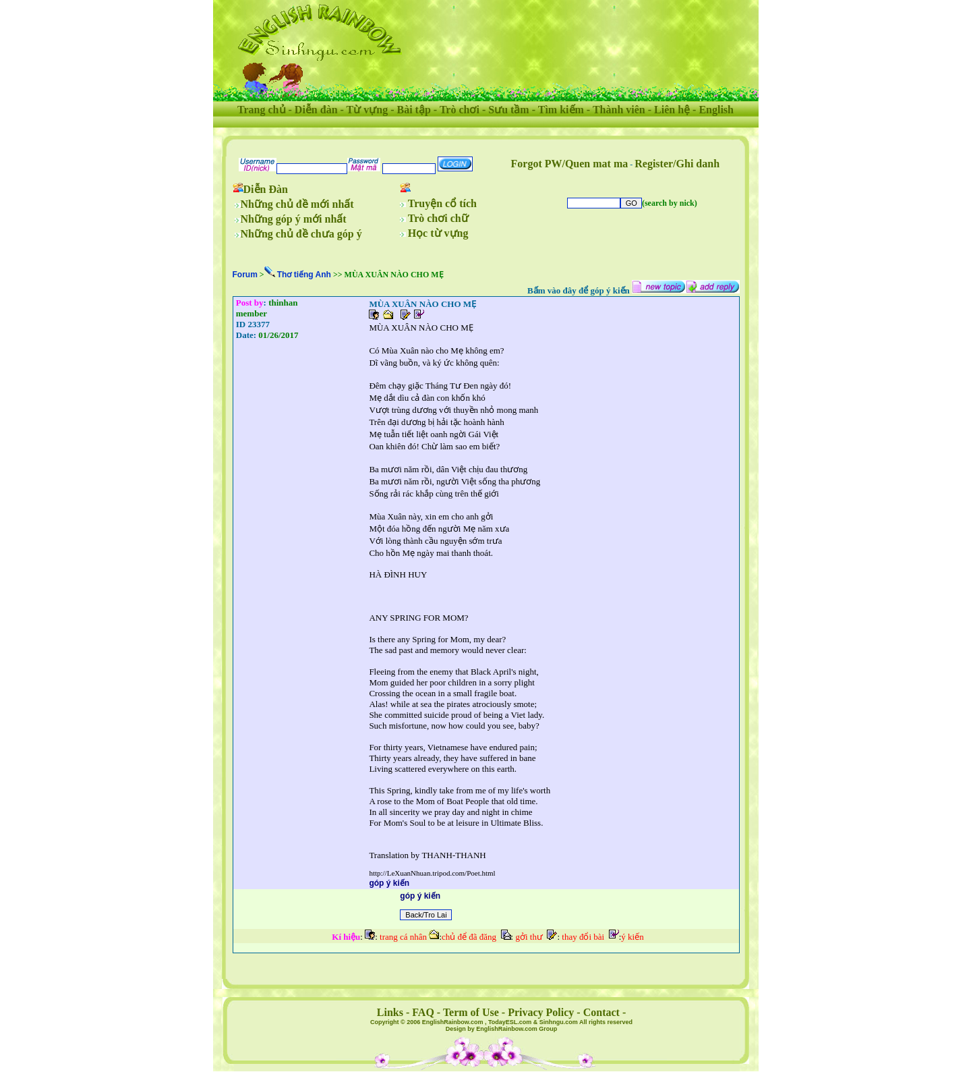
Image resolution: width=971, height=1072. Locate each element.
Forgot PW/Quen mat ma (569, 163)
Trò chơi (459, 109)
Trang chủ (261, 109)
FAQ (423, 1012)
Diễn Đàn (265, 189)
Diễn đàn (316, 109)
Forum (245, 274)
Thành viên (619, 109)
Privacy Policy (541, 1012)
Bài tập (413, 109)
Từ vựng (367, 109)
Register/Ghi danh (677, 163)
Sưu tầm (508, 109)
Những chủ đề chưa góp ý (301, 233)
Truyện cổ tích (442, 203)
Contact (601, 1012)
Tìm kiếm (561, 109)
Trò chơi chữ (438, 218)
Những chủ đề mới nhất (297, 204)
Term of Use (471, 1012)
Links (390, 1012)
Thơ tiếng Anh (304, 274)
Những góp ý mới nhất (294, 219)
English (716, 109)
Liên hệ (672, 109)
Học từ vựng (438, 233)
